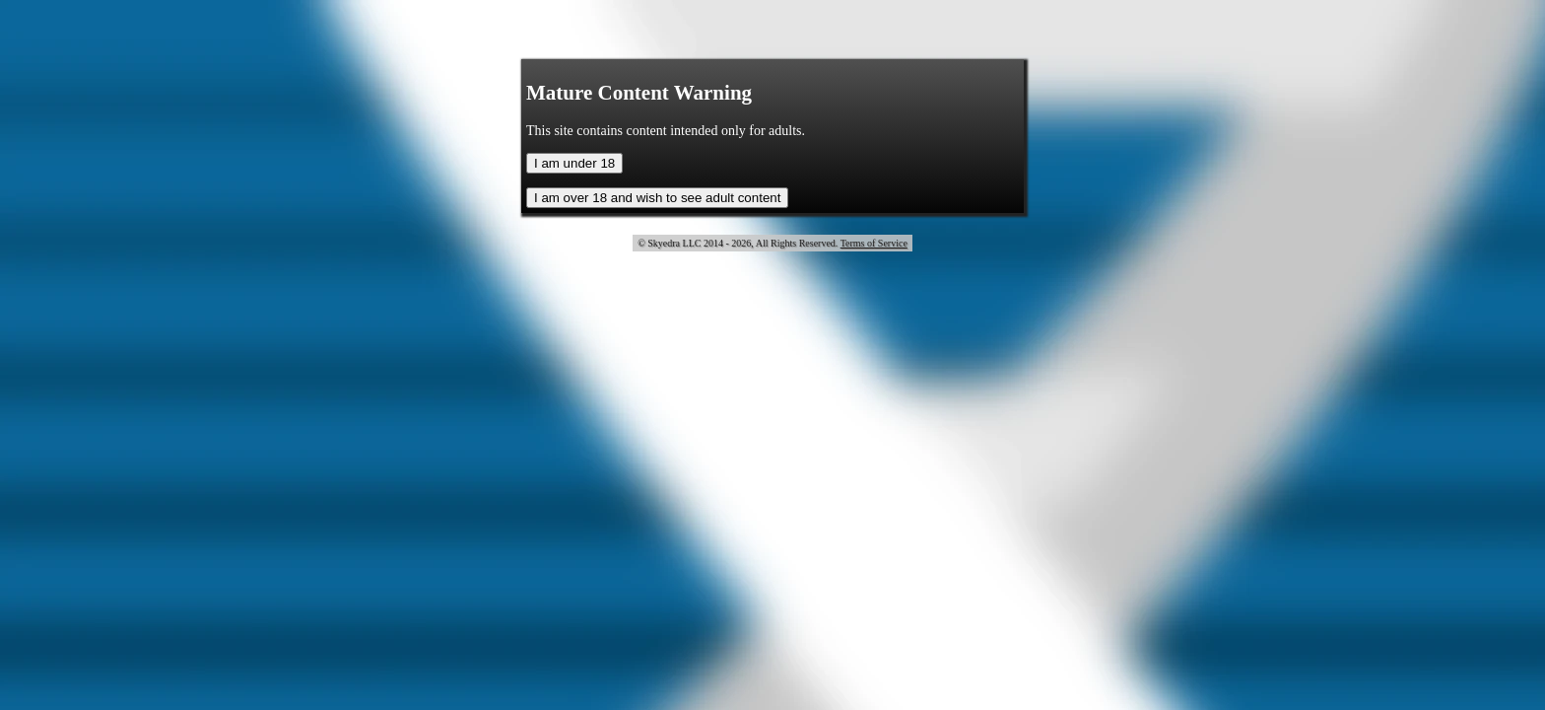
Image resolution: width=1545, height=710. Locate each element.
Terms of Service (873, 243)
